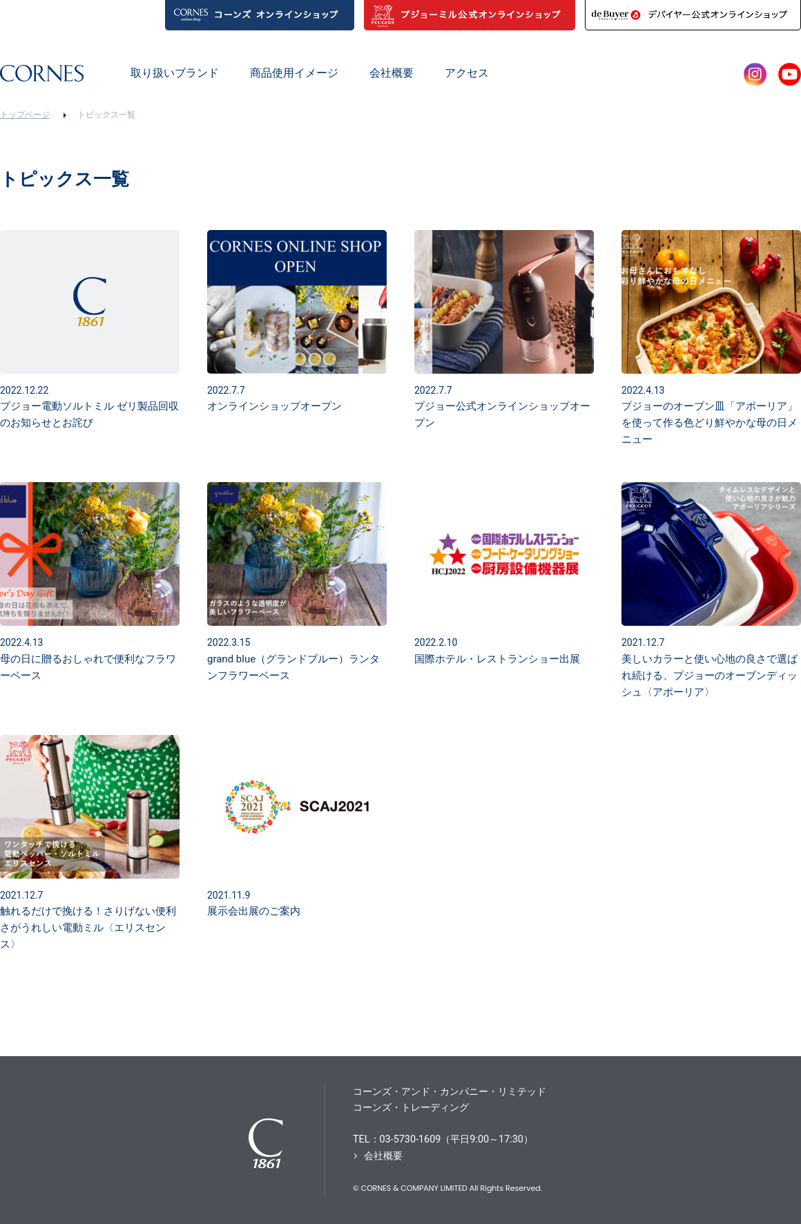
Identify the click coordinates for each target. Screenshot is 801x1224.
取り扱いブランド (175, 72)
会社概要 (391, 72)
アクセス (467, 72)
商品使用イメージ (294, 72)
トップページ (25, 114)
